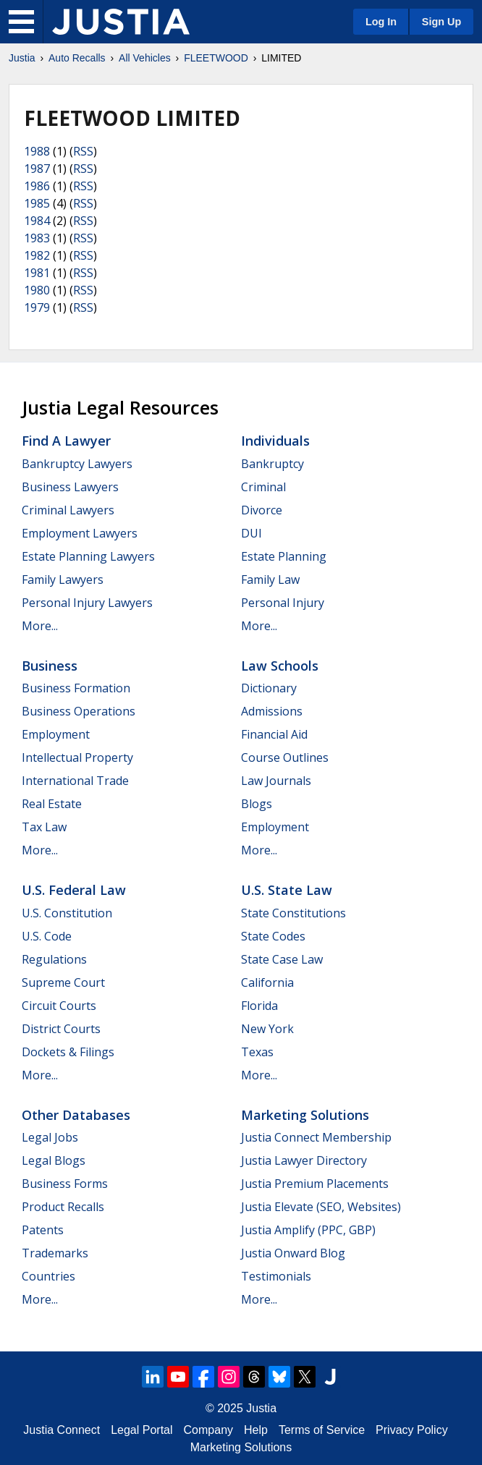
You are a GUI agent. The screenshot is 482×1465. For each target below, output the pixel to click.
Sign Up (441, 21)
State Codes (273, 936)
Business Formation (76, 688)
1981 (37, 273)
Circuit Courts (59, 1006)
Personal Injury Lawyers (87, 603)
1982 (37, 255)
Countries (48, 1276)
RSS (83, 151)
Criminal (263, 487)
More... (40, 626)
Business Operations (78, 711)
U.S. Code (47, 936)
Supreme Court (63, 982)
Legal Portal (141, 1430)
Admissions (272, 711)
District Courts (61, 1029)
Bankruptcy (272, 464)
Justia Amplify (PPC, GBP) (308, 1230)
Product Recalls (63, 1207)
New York (267, 1029)
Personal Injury (282, 603)
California (267, 982)
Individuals (275, 440)
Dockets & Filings (68, 1052)
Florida (259, 1006)
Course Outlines (285, 757)
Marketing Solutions (305, 1115)
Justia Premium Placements (315, 1184)
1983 (37, 238)
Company (208, 1430)
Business (49, 665)
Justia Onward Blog (293, 1253)
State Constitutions (293, 913)
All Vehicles (145, 58)
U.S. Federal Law (74, 890)
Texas (257, 1052)
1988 (37, 151)
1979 (37, 307)
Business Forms (65, 1184)
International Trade (75, 781)
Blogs (256, 804)
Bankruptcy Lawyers (77, 464)
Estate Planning (283, 556)
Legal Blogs (53, 1160)
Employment (56, 734)
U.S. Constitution (67, 913)
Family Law (270, 579)
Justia (22, 58)
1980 (37, 290)
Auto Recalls (77, 58)
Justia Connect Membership (316, 1137)
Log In (381, 21)
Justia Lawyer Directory (304, 1160)
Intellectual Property (77, 757)
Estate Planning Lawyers (88, 556)
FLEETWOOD (216, 58)
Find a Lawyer (66, 440)
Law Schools (279, 665)
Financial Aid (274, 734)
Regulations (54, 959)
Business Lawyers (70, 487)
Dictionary (269, 688)
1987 (37, 169)
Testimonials (276, 1276)
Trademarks (55, 1253)
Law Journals (276, 781)
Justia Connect (61, 1430)
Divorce (261, 510)
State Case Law (282, 959)
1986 (37, 186)
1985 (37, 203)
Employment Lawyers (80, 533)
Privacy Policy (412, 1430)
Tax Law (44, 827)
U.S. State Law (286, 890)
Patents (43, 1230)
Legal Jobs (50, 1137)
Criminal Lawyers (68, 510)
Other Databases (76, 1115)
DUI (251, 533)
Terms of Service (322, 1430)
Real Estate (52, 804)
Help (256, 1430)
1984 (37, 221)
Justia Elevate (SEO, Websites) (321, 1207)
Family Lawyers (62, 579)
